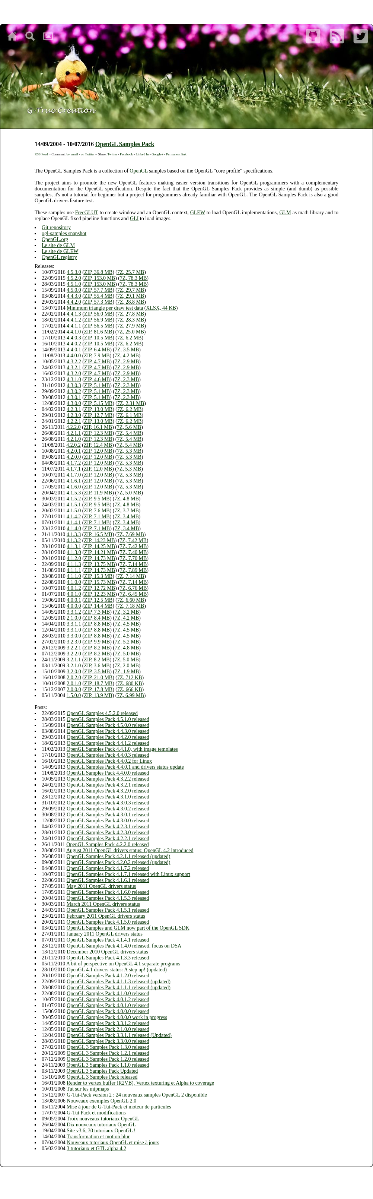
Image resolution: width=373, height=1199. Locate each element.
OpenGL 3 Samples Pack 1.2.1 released (108, 1053)
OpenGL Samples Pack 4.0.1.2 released (108, 999)
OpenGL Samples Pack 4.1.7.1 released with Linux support (128, 874)
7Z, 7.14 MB (133, 564)
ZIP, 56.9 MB (98, 320)
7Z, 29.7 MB (130, 290)
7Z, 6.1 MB (129, 415)
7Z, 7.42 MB (133, 540)
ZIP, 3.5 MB (97, 671)
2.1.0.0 (74, 618)
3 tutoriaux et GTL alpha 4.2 (96, 1148)
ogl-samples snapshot (64, 233)
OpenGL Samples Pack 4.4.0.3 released (108, 755)
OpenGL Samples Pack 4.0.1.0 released (108, 1005)
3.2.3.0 (74, 642)
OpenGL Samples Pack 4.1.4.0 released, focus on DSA (124, 946)
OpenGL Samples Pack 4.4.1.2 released (108, 743)
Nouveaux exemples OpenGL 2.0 (101, 1101)
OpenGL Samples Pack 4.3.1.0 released (108, 797)
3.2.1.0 (74, 665)
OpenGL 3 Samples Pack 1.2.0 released (108, 1059)
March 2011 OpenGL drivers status (103, 904)
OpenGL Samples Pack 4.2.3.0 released (108, 832)
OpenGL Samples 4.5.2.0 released (102, 713)
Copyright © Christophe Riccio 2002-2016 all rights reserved (186, 1169)
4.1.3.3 (74, 534)
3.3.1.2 (74, 612)
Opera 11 (203, 1173)
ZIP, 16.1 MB (98, 427)
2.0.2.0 (74, 677)
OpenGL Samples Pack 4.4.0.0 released (108, 773)
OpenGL (138, 171)
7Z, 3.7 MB (127, 510)
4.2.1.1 (74, 433)
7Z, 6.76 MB (133, 588)
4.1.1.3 (74, 564)
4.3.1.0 (74, 379)
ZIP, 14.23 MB (99, 540)
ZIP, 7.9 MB (96, 355)
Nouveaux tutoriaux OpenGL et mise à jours (113, 1142)
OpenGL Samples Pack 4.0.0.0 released (108, 1011)
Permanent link (176, 154)
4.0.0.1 (74, 600)
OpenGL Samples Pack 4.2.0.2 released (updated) (118, 862)
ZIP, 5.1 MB (97, 385)
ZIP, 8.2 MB (97, 648)
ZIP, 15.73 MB (99, 582)
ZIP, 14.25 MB (99, 546)
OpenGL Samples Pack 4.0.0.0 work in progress (117, 1017)
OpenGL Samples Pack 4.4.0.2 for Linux (109, 761)
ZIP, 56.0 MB (98, 314)
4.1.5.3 (74, 493)
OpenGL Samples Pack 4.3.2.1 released (108, 785)
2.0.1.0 (74, 683)
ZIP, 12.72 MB (99, 588)
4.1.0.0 (74, 582)
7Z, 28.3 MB (130, 320)
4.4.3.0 (74, 296)
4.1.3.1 (74, 546)
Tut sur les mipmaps (88, 1089)
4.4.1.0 (74, 332)
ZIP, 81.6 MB (98, 332)
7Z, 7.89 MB (133, 570)
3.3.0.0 (74, 636)
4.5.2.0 (74, 278)
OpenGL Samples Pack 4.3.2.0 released (108, 791)
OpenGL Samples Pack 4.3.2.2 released (108, 779)
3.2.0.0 (74, 671)
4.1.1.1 (74, 570)
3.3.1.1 (74, 624)
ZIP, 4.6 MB (97, 379)
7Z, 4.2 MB (127, 355)
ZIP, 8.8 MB (97, 624)
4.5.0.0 (74, 290)
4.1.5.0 (74, 510)
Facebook (126, 154)
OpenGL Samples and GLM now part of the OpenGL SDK (128, 928)
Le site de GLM (58, 245)
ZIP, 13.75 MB (99, 564)
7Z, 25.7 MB (130, 272)
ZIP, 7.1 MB (96, 516)
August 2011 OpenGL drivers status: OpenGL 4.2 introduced (129, 850)
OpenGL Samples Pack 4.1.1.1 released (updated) (118, 987)
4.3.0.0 (74, 403)
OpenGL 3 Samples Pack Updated (102, 1071)
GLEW (197, 212)
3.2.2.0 (74, 654)
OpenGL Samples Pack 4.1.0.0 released (108, 993)
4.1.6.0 (74, 487)
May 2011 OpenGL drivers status (101, 886)
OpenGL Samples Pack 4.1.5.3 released (108, 898)
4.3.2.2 (74, 361)
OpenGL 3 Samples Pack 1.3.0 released (108, 1047)
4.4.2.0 (74, 302)
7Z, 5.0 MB (129, 493)
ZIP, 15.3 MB (98, 576)
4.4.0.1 (74, 349)
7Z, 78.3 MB (133, 278)
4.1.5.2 (74, 499)
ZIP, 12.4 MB (98, 445)
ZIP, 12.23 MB (99, 594)
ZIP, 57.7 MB (98, 290)
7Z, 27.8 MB (130, 314)
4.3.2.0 (74, 373)
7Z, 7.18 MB (130, 606)
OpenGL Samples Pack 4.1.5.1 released (108, 910)
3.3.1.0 (74, 630)
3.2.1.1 (74, 659)
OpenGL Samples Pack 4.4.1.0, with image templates (122, 749)
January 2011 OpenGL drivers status (105, 934)
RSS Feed (41, 154)
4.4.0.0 (74, 355)
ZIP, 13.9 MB (98, 695)
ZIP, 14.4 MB (98, 606)
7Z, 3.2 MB (127, 612)
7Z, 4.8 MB (127, 499)
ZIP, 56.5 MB (98, 326)
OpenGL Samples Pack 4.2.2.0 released (107, 844)
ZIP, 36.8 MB (98, 272)
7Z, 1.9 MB (127, 671)
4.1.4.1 (74, 522)
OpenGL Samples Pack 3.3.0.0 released (108, 1041)
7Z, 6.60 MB (130, 600)
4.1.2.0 (74, 558)
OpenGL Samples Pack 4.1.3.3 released (108, 958)
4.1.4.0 (74, 528)
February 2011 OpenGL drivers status (106, 916)
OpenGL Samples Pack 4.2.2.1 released (108, 838)
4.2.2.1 (74, 421)
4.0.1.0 (74, 594)
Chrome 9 (171, 1173)
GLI (134, 218)
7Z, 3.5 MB (127, 349)
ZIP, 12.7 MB (98, 415)
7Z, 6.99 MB (130, 695)
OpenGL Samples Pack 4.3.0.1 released (108, 814)
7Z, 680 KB (129, 683)
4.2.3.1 (74, 409)
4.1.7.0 (74, 475)
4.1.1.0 (74, 576)
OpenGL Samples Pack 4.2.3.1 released (108, 826)
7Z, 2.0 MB (127, 665)
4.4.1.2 (74, 320)
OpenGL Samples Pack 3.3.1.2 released (108, 1023)
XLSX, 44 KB (161, 308)
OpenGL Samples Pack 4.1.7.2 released (108, 868)
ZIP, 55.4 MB (98, 296)
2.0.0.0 (74, 689)
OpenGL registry (59, 257)
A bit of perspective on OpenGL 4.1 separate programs (123, 964)
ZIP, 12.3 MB (98, 433)
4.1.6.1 (74, 481)
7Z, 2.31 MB (130, 403)
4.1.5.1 (74, 504)
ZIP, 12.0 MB (98, 451)
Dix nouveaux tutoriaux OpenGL (101, 1124)
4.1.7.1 (73, 469)
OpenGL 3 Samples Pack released (102, 1077)
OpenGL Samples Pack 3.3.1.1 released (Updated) (119, 1035)
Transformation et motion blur (98, 1136)
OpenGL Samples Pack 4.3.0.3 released (108, 803)
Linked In (142, 154)
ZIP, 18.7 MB (98, 683)
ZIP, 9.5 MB (96, 499)
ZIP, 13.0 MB (98, 409)
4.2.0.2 (73, 445)
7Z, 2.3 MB (127, 379)
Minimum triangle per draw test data (105, 308)
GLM (285, 212)
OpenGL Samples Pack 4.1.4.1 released (108, 940)
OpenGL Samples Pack (124, 144)
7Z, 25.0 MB (130, 332)
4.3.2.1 (74, 367)
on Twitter (88, 154)
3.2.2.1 (74, 648)
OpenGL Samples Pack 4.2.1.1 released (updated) (118, 856)
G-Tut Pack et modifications (96, 1113)
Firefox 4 (188, 1173)
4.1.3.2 (74, 540)
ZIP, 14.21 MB (99, 552)
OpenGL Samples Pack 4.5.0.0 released (108, 725)
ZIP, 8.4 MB (97, 618)
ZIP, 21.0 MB (98, 677)
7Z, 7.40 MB (133, 552)
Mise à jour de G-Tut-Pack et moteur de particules (119, 1107)
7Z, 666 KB (129, 689)
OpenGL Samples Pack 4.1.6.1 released (108, 880)
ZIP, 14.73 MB (99, 558)
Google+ (157, 154)
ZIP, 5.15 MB (98, 403)
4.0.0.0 (74, 606)
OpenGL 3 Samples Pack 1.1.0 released (108, 1065)
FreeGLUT (86, 212)
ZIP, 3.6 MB (96, 665)
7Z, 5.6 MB (129, 427)
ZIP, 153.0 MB (99, 278)
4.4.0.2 (74, 344)
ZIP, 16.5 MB (98, 534)
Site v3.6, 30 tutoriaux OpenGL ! (101, 1130)
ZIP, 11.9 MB (98, 493)
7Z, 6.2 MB (129, 338)
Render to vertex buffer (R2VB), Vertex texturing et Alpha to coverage (140, 1083)
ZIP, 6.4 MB (97, 349)
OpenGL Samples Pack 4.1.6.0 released (108, 892)
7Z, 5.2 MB (127, 642)
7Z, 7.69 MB (130, 534)
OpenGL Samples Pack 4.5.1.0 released (108, 719)
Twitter (112, 154)
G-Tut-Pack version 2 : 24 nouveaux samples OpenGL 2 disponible (137, 1095)
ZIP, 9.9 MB (97, 642)
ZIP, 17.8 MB (98, 689)
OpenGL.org (55, 239)
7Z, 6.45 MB (133, 594)
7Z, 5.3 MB (129, 451)
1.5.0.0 (74, 695)
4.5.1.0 (74, 284)
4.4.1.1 (74, 326)
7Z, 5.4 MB (129, 433)
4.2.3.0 (74, 415)
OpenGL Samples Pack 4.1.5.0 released (108, 922)
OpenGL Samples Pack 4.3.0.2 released (108, 809)
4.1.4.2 (74, 516)
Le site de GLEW (60, 251)
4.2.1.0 (74, 439)
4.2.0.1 (74, 451)
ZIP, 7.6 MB (96, 510)
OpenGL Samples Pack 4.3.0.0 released (108, 820)
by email (72, 154)
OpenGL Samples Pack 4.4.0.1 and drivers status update (125, 767)
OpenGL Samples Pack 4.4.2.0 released (108, 737)
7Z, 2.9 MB (127, 361)
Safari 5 (223, 1173)
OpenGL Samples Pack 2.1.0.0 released (108, 1029)
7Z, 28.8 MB (130, 302)
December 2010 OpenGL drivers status (107, 952)
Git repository (56, 227)
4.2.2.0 (73, 427)
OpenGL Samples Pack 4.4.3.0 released (108, 731)
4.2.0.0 (74, 457)
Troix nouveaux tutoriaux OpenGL (103, 1119)
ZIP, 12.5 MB (98, 600)
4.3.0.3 (74, 385)
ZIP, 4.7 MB (97, 361)
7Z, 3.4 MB (127, 516)
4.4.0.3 (74, 338)
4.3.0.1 (74, 397)
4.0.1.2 (74, 588)
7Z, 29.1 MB (130, 296)
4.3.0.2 (74, 391)
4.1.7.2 (74, 463)
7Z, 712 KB (129, 677)
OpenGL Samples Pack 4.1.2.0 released (108, 975)
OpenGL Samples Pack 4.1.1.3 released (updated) (118, 981)
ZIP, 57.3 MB (98, 302)
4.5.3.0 (74, 272)
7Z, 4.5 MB (127, 624)
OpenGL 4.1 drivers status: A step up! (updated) (117, 969)
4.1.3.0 (74, 552)
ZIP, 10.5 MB (98, 338)
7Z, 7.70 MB (133, 558)
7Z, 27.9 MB (130, 326)
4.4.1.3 (74, 314)
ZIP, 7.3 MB (97, 612)
